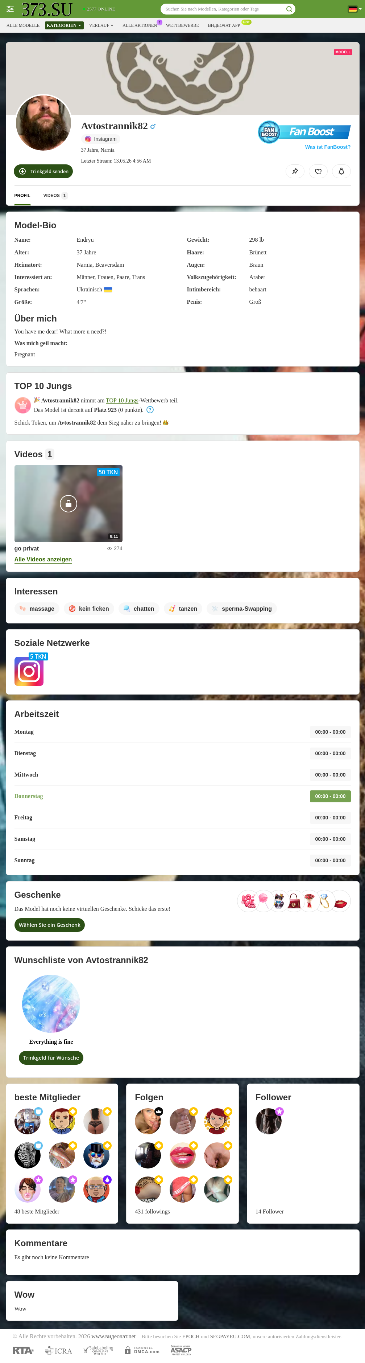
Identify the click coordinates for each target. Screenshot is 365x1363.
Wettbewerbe (182, 25)
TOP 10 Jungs (122, 400)
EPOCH (191, 1336)
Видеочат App (226, 24)
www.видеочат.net (113, 1336)
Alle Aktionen (142, 24)
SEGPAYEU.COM (230, 1336)
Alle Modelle (23, 25)
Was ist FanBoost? (328, 147)
